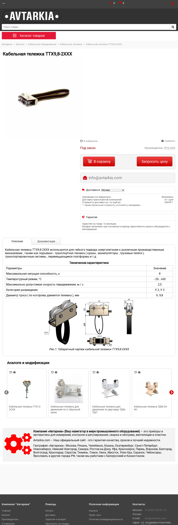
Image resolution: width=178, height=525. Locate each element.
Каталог (6, 515)
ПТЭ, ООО (169, 148)
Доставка (50, 515)
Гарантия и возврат (55, 519)
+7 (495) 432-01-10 (155, 510)
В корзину (102, 161)
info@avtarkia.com (105, 178)
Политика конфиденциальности (106, 519)
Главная (6, 511)
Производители (10, 519)
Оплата (49, 511)
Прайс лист (95, 515)
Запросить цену (154, 161)
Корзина (93, 511)
